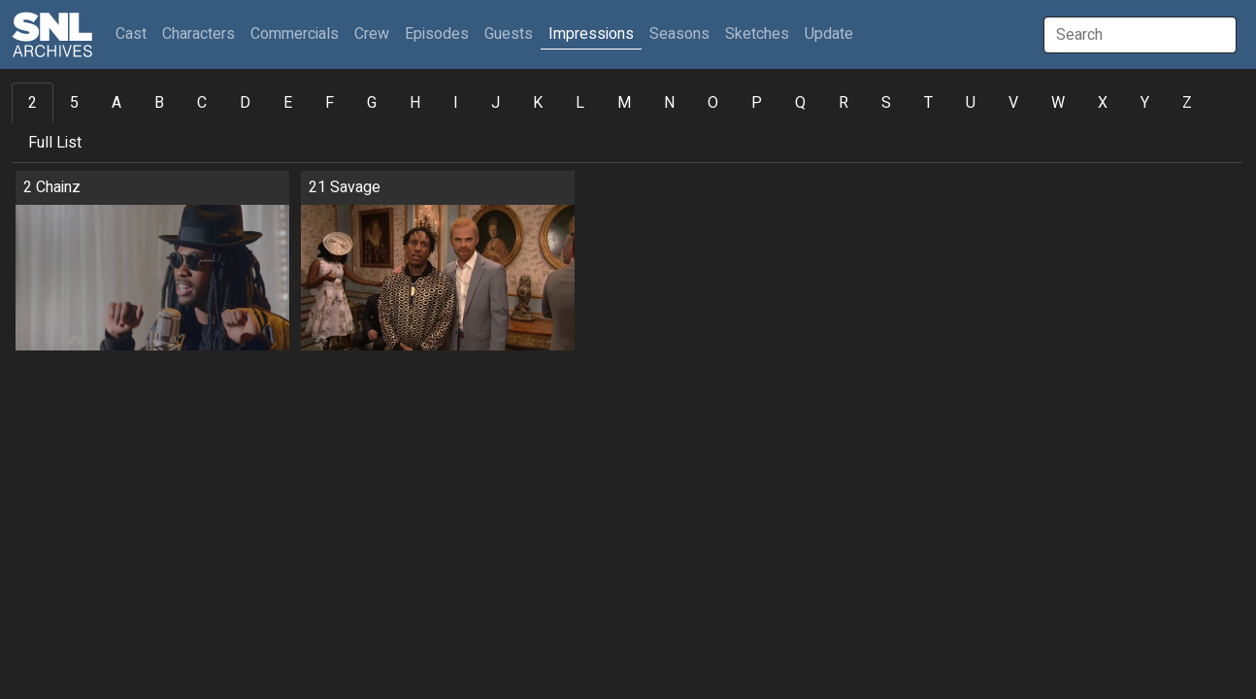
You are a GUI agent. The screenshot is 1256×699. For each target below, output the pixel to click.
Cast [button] (135, 33)
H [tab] (415, 103)
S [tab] (886, 103)
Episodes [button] (437, 34)
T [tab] (928, 103)
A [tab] (116, 103)
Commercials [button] (294, 34)
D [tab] (245, 103)
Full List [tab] (55, 142)
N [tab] (669, 103)
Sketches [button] (757, 34)
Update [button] (829, 34)
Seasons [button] (679, 34)
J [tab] (495, 103)
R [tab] (843, 103)
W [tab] (1058, 103)
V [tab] (1013, 103)
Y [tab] (1144, 103)
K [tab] (538, 103)
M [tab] (624, 103)
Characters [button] (198, 34)
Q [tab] (800, 103)
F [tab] (329, 103)
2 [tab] (32, 103)
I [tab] (455, 103)
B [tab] (159, 103)
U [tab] (970, 103)
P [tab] (756, 103)
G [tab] (372, 103)
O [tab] (713, 103)
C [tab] (202, 103)
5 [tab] (74, 103)
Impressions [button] (591, 34)
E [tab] (287, 103)
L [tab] (580, 103)
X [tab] (1102, 103)
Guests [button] (508, 34)
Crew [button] (371, 34)
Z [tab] (1187, 103)
